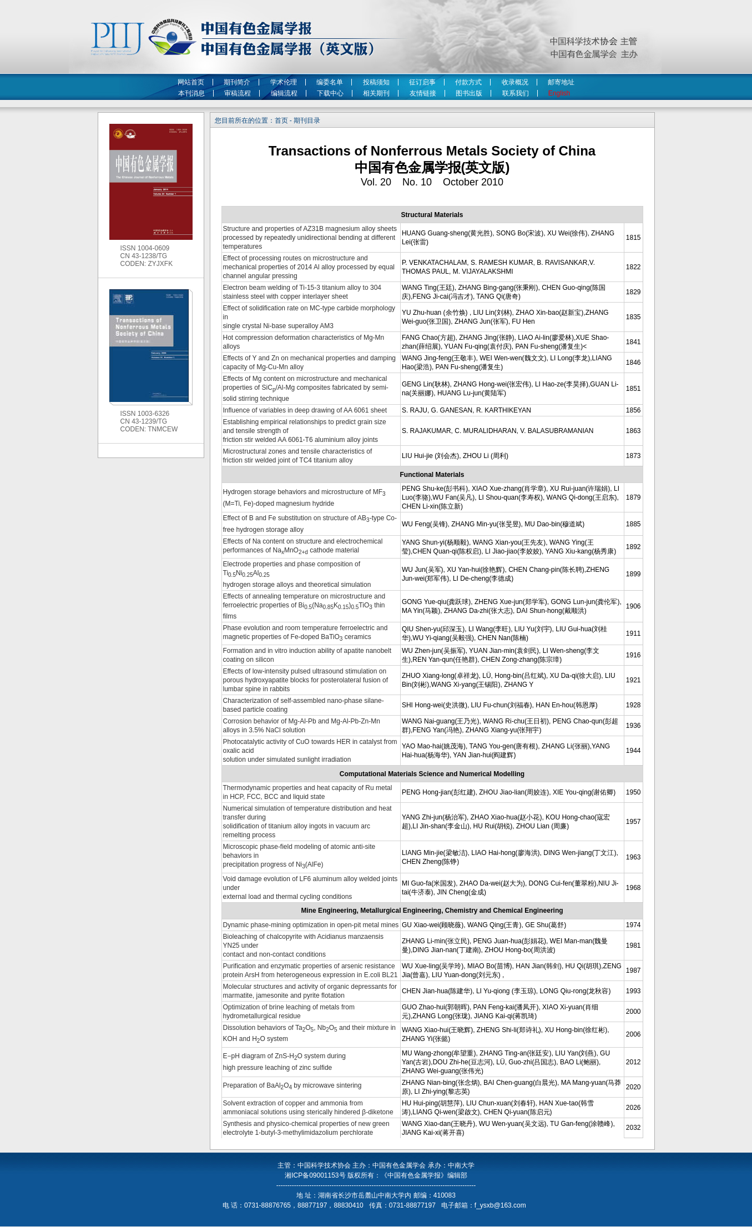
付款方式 (468, 82)
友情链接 (423, 93)
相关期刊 (376, 93)
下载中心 (330, 93)
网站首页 (191, 82)
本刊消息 (191, 93)
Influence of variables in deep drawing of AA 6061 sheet (305, 410)
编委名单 (329, 82)
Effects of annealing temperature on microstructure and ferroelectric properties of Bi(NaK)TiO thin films (304, 606)
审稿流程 (237, 93)
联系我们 (515, 93)
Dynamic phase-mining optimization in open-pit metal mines (311, 925)
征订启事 (422, 82)
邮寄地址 (561, 82)
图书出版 (469, 93)
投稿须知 (376, 82)
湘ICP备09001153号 (315, 1175)
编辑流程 (284, 93)
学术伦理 (283, 82)
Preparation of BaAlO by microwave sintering (292, 1085)
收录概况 (515, 82)
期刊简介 (237, 82)
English (561, 93)
